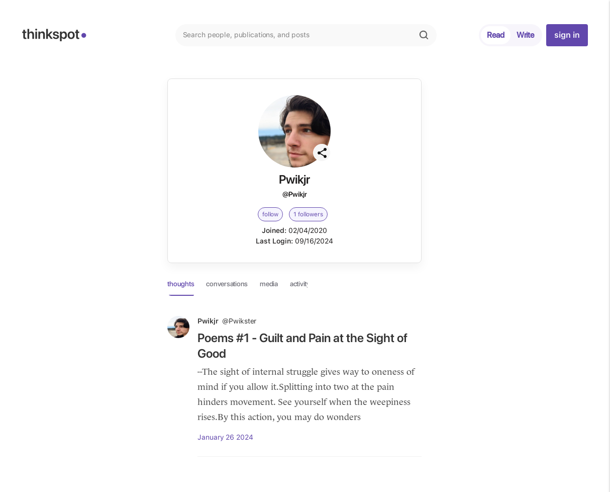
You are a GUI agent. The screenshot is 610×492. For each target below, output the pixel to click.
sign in (566, 35)
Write (525, 35)
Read (495, 35)
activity (300, 284)
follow (270, 214)
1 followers (308, 214)
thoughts (180, 284)
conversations (227, 284)
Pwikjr (226, 321)
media (269, 284)
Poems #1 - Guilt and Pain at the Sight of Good (302, 346)
